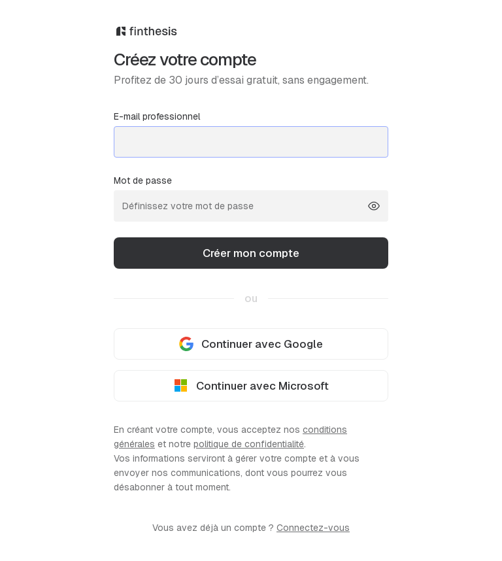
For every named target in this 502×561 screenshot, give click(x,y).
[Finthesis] (251, 37)
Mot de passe (251, 198)
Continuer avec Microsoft (251, 386)
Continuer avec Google (251, 344)
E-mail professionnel (251, 134)
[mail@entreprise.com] (251, 142)
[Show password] (374, 206)
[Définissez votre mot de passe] (251, 206)
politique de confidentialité (248, 444)
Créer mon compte (251, 253)
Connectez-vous (313, 528)
